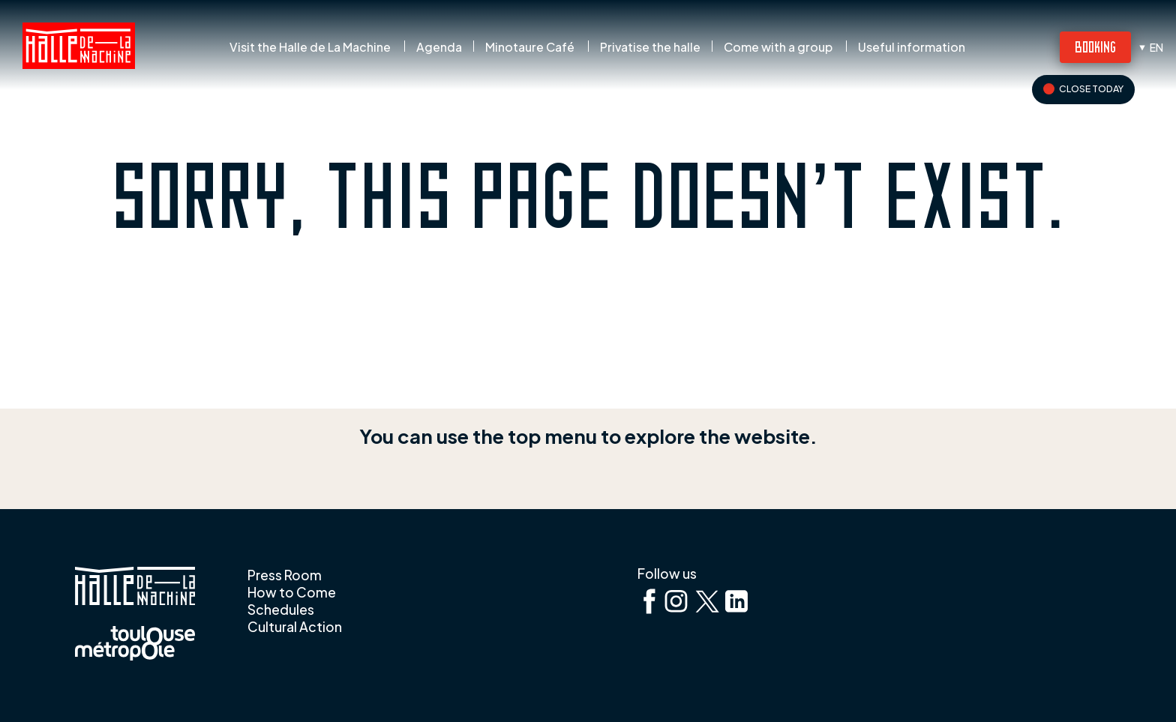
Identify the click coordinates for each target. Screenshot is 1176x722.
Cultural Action (295, 627)
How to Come (292, 592)
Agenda (439, 47)
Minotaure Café (529, 47)
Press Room (285, 575)
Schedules (281, 609)
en (1156, 47)
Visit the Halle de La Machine (310, 47)
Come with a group (778, 47)
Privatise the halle (650, 47)
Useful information (911, 47)
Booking (1095, 46)
